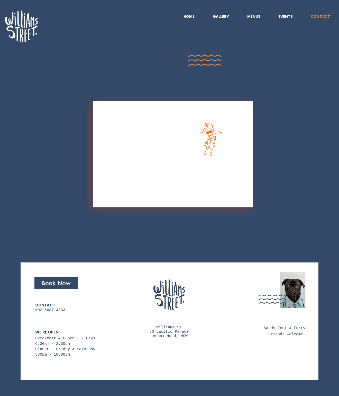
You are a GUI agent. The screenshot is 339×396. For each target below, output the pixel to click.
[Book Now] (56, 283)
